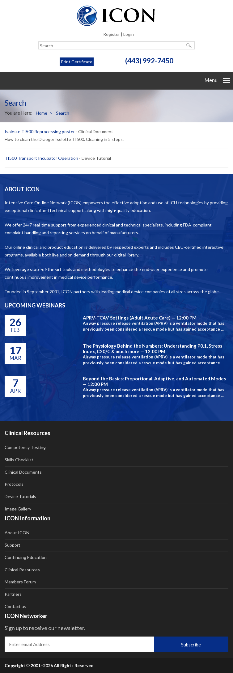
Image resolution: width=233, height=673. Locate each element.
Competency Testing (25, 447)
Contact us (15, 606)
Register (111, 34)
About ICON (17, 532)
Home (44, 113)
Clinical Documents (23, 472)
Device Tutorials (20, 496)
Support (12, 545)
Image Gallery (18, 508)
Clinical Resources (22, 569)
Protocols (14, 484)
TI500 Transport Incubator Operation (41, 158)
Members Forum (20, 581)
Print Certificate (76, 61)
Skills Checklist (19, 459)
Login (128, 34)
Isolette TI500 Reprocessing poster (40, 131)
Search (62, 113)
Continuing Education (26, 557)
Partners (13, 594)
